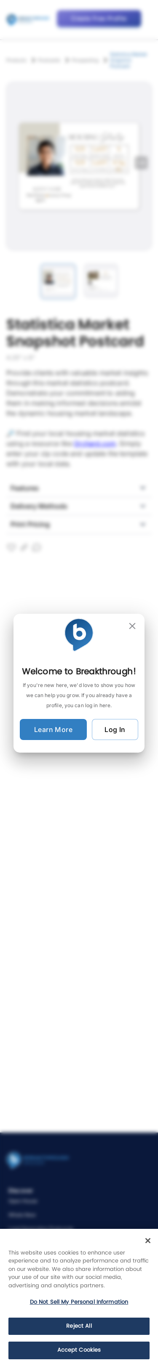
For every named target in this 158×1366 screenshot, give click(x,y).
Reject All (78, 1326)
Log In (115, 729)
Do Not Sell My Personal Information (79, 1302)
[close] (132, 626)
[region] (79, 1297)
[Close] (148, 1240)
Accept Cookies (79, 1350)
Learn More (53, 729)
